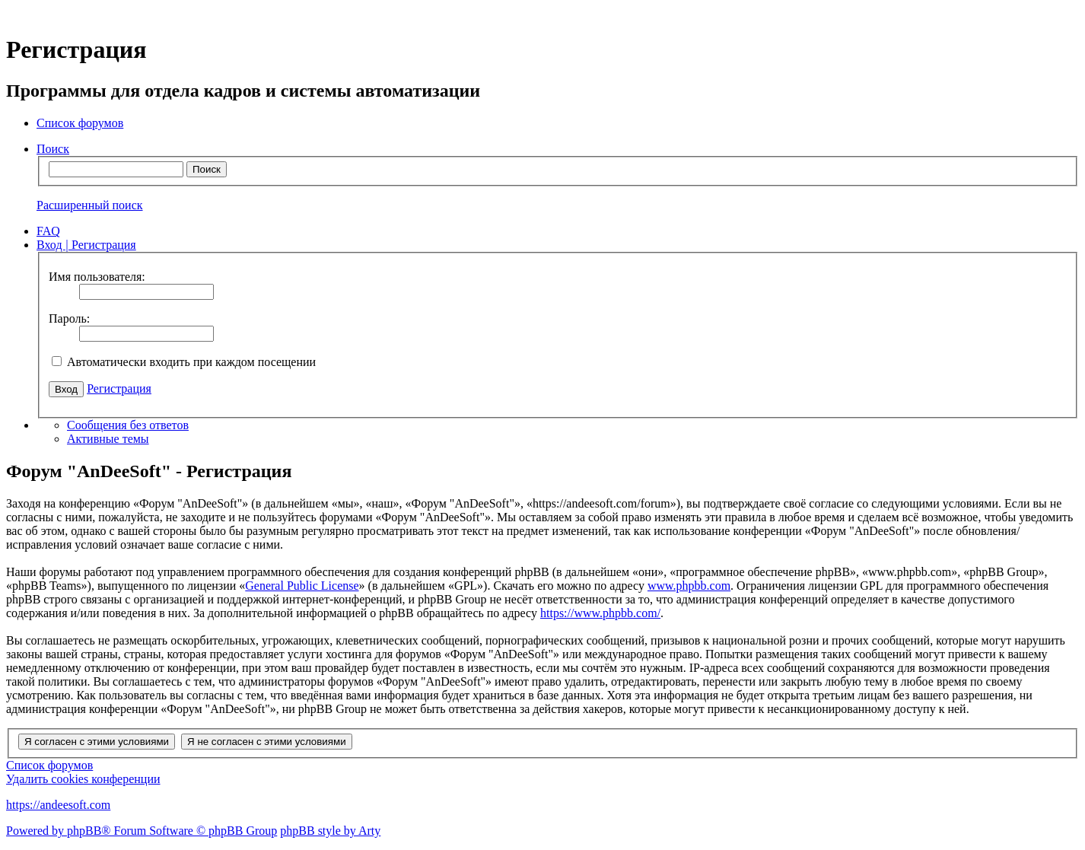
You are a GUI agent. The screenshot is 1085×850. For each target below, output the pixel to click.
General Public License (301, 585)
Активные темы (108, 438)
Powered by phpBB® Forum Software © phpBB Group (141, 830)
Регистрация (119, 388)
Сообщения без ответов (128, 425)
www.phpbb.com (689, 585)
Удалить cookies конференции (83, 778)
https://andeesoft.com (58, 804)
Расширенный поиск (90, 205)
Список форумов (49, 765)
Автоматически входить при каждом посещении (184, 361)
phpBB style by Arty (330, 830)
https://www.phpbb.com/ (600, 612)
